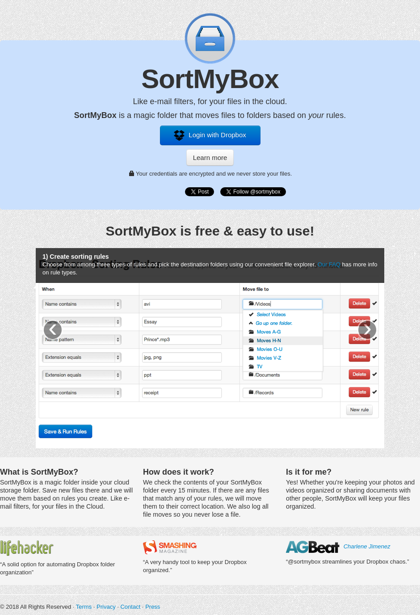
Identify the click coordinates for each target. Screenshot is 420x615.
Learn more (210, 157)
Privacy (106, 606)
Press (152, 606)
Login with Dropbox (210, 135)
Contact (130, 606)
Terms (84, 606)
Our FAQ (329, 264)
